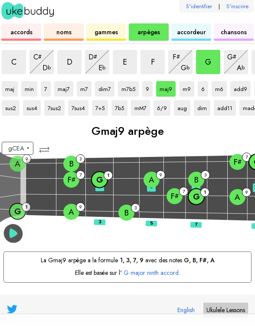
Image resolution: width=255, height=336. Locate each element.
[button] (45, 150)
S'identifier (199, 6)
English (186, 310)
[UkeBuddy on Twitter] (12, 309)
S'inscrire (237, 6)
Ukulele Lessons (225, 310)
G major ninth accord (151, 272)
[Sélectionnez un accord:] (17, 148)
